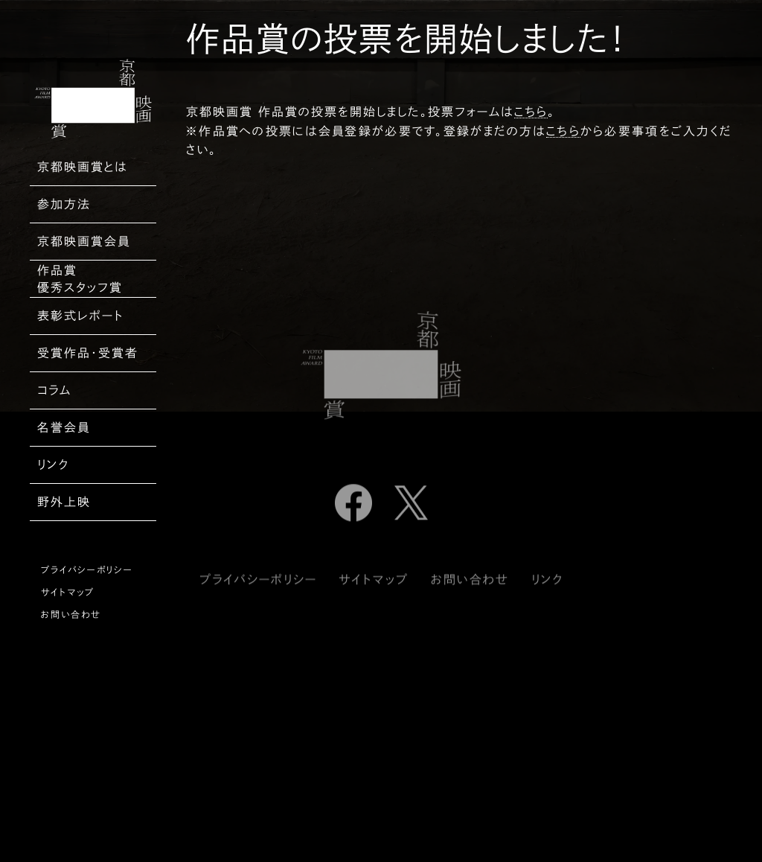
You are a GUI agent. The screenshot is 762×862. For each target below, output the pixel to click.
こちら (531, 112)
